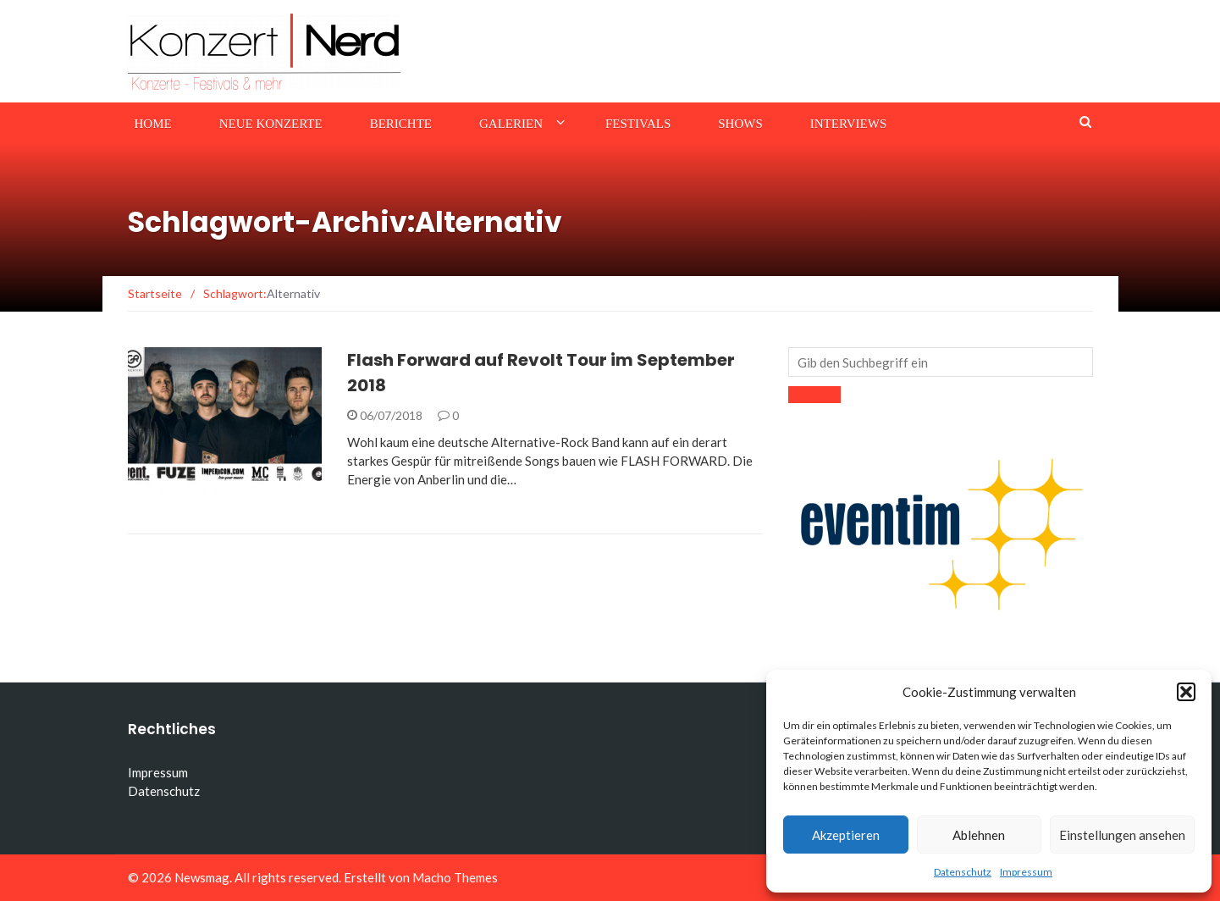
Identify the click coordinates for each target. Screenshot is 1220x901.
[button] (1186, 691)
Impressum (1026, 871)
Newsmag (201, 877)
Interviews (848, 123)
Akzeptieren (846, 835)
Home (153, 123)
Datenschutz (962, 871)
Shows (740, 123)
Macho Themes (455, 877)
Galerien (511, 123)
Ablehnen (978, 835)
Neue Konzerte (271, 123)
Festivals (638, 123)
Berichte (401, 123)
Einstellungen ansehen (1122, 835)
